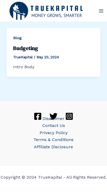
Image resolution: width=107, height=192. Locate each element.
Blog (17, 38)
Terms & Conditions (53, 139)
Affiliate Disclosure (53, 146)
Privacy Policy (54, 132)
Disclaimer (53, 118)
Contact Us (53, 125)
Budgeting (25, 48)
